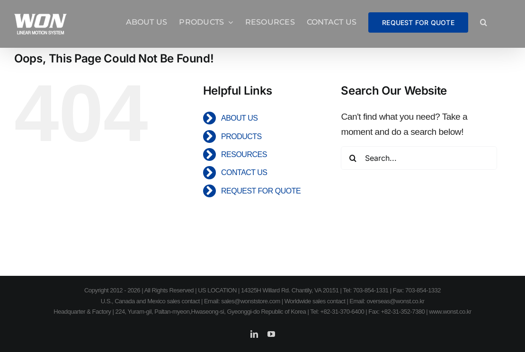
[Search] (353, 158)
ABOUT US (239, 118)
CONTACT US (244, 172)
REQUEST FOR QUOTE (261, 191)
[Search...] (419, 158)
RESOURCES (244, 154)
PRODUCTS (241, 136)
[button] (483, 22)
